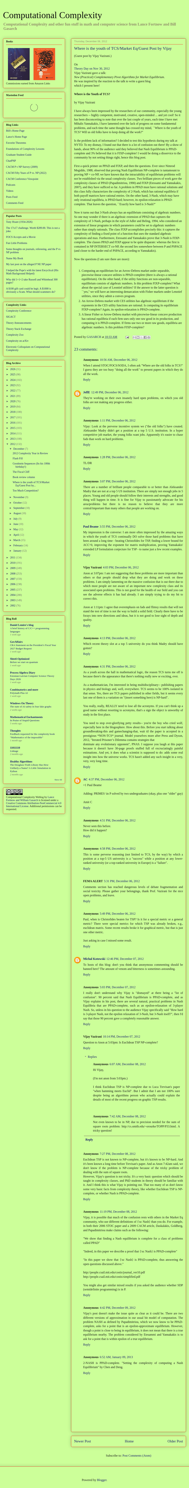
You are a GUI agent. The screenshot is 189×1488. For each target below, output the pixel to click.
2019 (13, 406)
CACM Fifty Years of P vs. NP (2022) (26, 173)
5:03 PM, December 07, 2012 (118, 987)
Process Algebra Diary (22, 672)
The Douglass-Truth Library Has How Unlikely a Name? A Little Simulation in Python (30, 768)
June (16, 524)
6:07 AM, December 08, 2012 (128, 1064)
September (19, 508)
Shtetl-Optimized (19, 658)
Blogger (102, 1480)
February (18, 545)
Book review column (24, 477)
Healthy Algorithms (21, 761)
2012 (13, 444)
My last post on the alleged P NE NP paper (28, 264)
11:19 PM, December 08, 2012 (118, 1211)
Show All (58, 780)
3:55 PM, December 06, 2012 (117, 526)
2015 (13, 428)
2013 (13, 438)
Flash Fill (18, 458)
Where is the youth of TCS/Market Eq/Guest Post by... (31, 484)
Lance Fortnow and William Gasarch (30, 799)
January (17, 550)
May (16, 529)
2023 (13, 385)
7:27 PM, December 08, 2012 (118, 1153)
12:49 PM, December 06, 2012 (109, 392)
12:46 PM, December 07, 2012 (125, 958)
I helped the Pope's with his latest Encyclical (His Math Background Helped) (32, 272)
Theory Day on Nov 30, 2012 (92, 68)
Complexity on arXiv (17, 340)
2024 (13, 380)
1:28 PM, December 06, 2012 (118, 457)
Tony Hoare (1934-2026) (19, 221)
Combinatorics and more (24, 689)
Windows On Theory (22, 703)
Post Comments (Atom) (136, 1455)
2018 (13, 412)
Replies (92, 1056)
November (19, 497)
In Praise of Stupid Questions (25, 720)
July (15, 518)
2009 (13, 568)
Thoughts (15, 730)
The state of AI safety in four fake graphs (30, 706)
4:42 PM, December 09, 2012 (118, 1307)
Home (129, 1441)
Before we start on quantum (24, 662)
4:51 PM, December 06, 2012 (118, 820)
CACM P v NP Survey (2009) (22, 166)
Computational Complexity (52, 15)
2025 (13, 374)
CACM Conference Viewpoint (22, 179)
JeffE (86, 392)
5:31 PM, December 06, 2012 (122, 881)
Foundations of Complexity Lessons (25, 148)
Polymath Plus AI (19, 693)
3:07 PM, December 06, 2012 (118, 481)
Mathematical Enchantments (26, 717)
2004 (13, 595)
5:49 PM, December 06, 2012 (118, 913)
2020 (13, 401)
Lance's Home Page (16, 136)
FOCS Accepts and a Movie (21, 237)
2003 (13, 600)
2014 (13, 433)
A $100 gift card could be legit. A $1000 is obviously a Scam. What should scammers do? (30, 290)
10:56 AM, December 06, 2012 (118, 359)
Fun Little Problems (16, 243)
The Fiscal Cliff (21, 471)
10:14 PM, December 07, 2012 (121, 1036)
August (17, 513)
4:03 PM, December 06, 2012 (121, 567)
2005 (13, 589)
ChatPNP (11, 160)
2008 (13, 573)
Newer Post (82, 1441)
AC (85, 779)
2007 (13, 579)
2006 (13, 584)
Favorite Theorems (16, 142)
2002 (13, 605)
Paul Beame (90, 526)
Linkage (14, 751)
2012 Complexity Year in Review (30, 453)
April (16, 534)
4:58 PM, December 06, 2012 (118, 848)
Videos (9, 190)
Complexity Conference (18, 310)
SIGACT (11, 316)
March (17, 540)
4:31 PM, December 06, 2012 (118, 666)
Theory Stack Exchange (18, 329)
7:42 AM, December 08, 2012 (128, 1116)
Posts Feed (11, 197)
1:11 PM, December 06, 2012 (118, 420)
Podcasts (10, 184)
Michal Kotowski (94, 958)
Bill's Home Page (15, 130)
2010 (13, 562)
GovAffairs (16, 641)
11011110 (15, 747)
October (17, 502)
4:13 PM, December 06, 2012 (118, 638)
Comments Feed (14, 203)
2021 (13, 396)
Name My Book (14, 258)
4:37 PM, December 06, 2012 (106, 779)
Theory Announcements (18, 322)
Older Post (175, 1441)
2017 (13, 417)
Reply (86, 379)
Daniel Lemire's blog (21, 625)
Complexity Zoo (14, 334)
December (19, 448)
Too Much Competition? (26, 490)
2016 (13, 422)
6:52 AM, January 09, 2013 (116, 1357)
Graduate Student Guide (19, 154)
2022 (13, 390)
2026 (13, 369)
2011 (13, 557)
